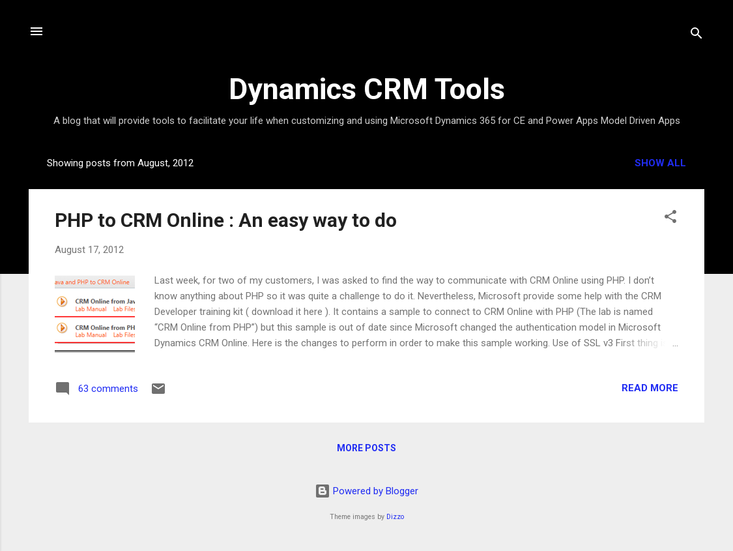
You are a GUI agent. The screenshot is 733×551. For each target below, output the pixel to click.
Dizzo (395, 517)
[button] (670, 219)
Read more (650, 388)
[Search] (696, 35)
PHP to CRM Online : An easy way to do (226, 220)
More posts (366, 448)
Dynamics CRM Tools (367, 89)
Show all (660, 163)
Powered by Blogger (366, 491)
